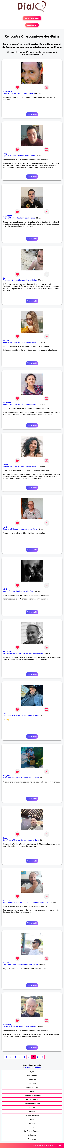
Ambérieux (32, 1139)
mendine (6, 340)
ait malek (6, 962)
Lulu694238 (7, 216)
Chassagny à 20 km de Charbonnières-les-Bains (21, 964)
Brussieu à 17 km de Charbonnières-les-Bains (20, 529)
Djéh (4, 278)
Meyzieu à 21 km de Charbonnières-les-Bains (20, 1027)
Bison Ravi (7, 651)
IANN (5, 589)
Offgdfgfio (6, 900)
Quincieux (32, 1135)
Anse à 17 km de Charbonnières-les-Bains (18, 591)
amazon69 (7, 403)
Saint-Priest (32, 1084)
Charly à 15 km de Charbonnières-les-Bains (19, 93)
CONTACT (58, 1145)
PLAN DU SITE (47, 1145)
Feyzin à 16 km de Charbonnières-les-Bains (19, 156)
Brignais (32, 1107)
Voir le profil (32, 114)
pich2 (5, 527)
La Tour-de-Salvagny (32, 1131)
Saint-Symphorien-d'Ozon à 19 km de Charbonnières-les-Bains (26, 902)
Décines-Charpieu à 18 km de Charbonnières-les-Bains (23, 653)
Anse (32, 1119)
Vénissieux (32, 1080)
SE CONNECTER (32, 25)
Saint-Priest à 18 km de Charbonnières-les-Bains (21, 716)
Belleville (32, 1111)
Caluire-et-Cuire (32, 1088)
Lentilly (32, 1123)
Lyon (32, 1072)
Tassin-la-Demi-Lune (32, 1103)
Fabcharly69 (7, 91)
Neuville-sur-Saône (32, 1115)
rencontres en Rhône (33, 1067)
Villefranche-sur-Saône (31, 1096)
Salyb (5, 838)
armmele (6, 465)
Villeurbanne (32, 1076)
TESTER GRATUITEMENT (32, 18)
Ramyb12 (6, 776)
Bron (32, 1092)
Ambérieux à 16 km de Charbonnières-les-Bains (20, 342)
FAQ (34, 1145)
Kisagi (5, 154)
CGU (39, 1145)
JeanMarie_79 (8, 1025)
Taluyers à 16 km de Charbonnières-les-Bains (20, 280)
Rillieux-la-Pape (32, 1100)
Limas (32, 1127)
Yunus (5, 714)
